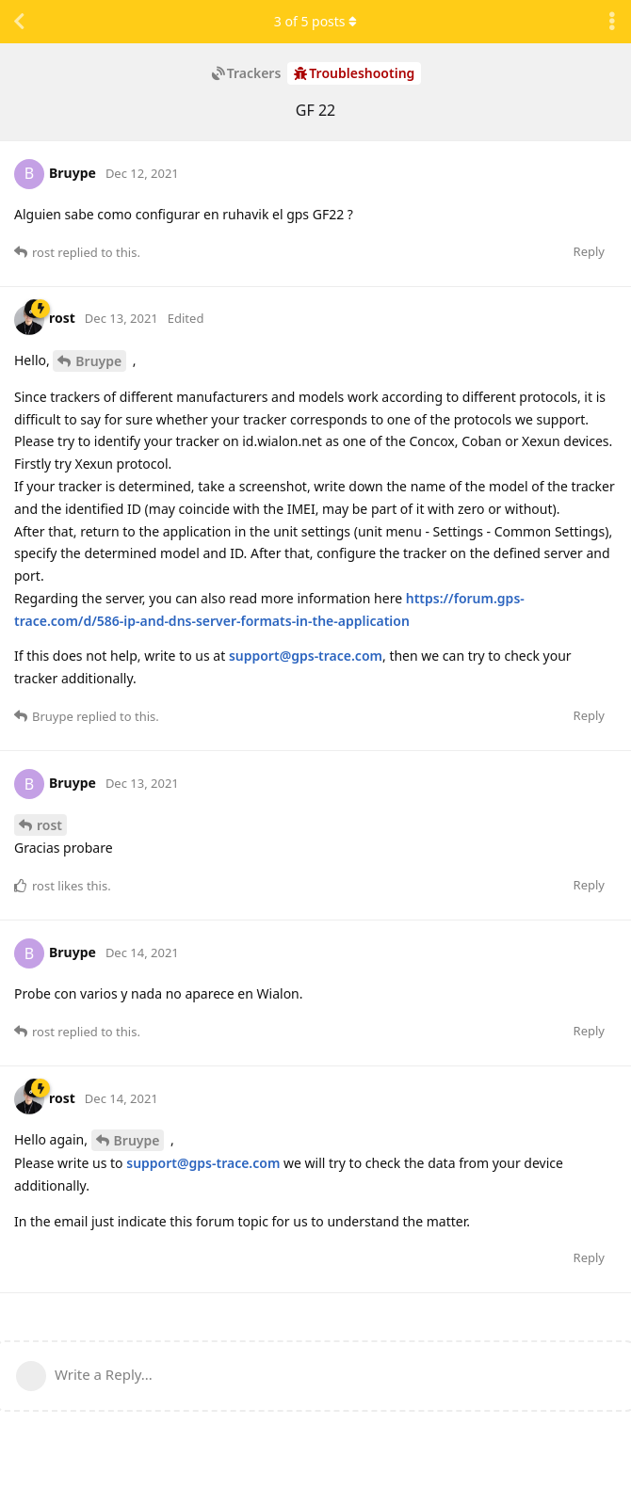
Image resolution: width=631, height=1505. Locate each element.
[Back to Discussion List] (19, 21)
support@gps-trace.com (305, 655)
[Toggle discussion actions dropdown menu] (612, 21)
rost (49, 825)
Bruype (98, 361)
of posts (315, 21)
